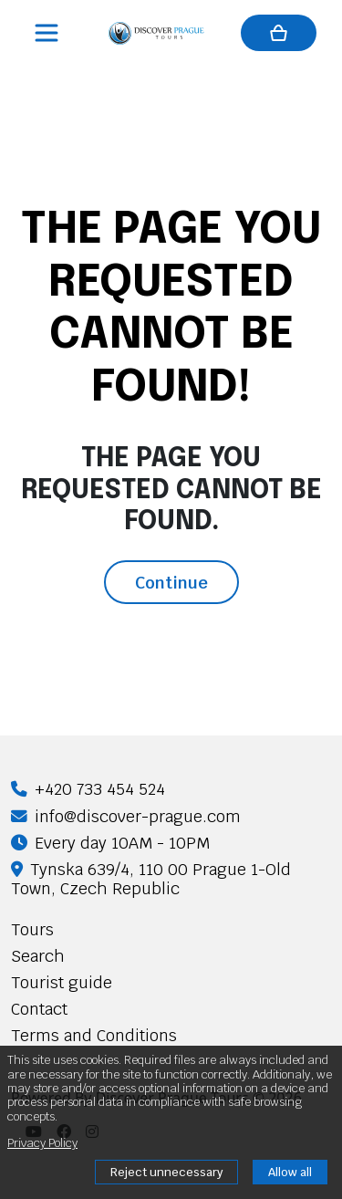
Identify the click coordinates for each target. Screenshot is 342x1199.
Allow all (290, 1172)
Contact (39, 1008)
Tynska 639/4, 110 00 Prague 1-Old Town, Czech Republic (151, 879)
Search (38, 955)
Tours (32, 929)
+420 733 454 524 (88, 788)
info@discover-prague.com (126, 816)
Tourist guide (61, 982)
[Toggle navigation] (48, 33)
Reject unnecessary (166, 1172)
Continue (171, 582)
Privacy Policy (42, 1143)
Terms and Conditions (94, 1035)
